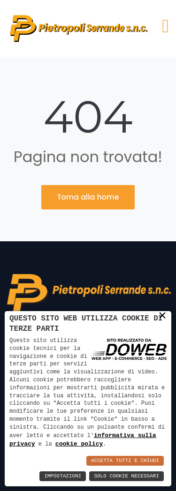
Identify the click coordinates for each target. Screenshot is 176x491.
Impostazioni (62, 476)
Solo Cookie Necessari (126, 476)
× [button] (162, 315)
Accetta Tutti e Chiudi (125, 460)
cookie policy (79, 443)
